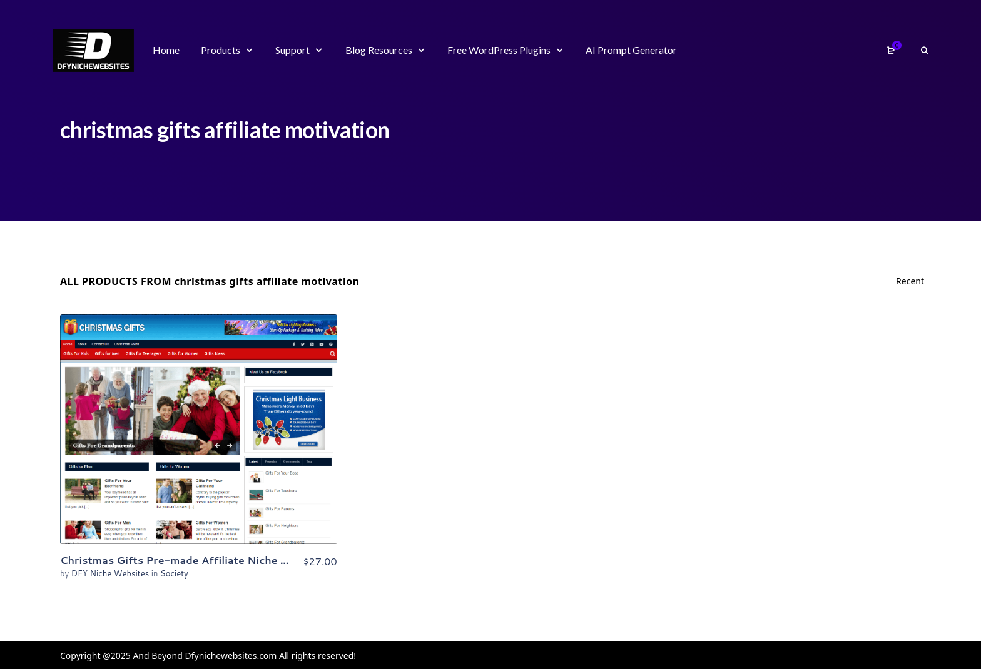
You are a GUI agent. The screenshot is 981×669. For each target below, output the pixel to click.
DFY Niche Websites (111, 573)
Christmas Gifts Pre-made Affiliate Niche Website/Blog (206, 560)
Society (174, 573)
